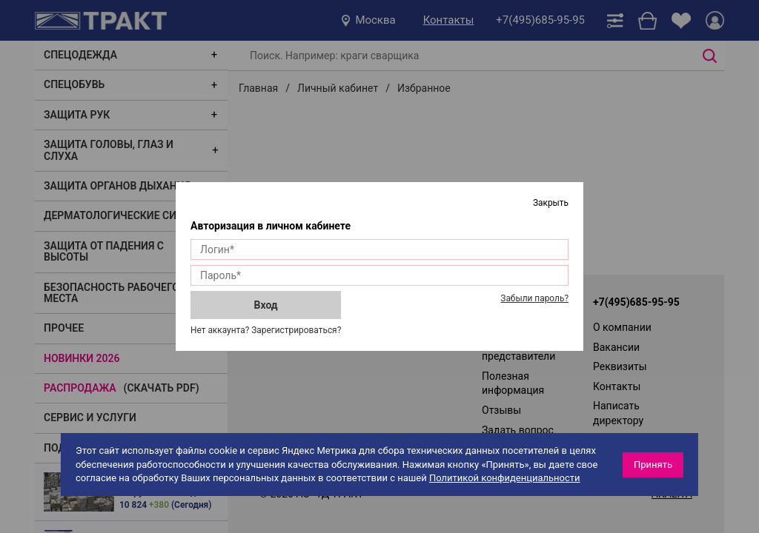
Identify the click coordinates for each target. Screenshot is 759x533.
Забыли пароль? (534, 298)
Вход (266, 305)
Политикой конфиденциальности (504, 477)
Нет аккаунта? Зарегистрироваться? (265, 330)
